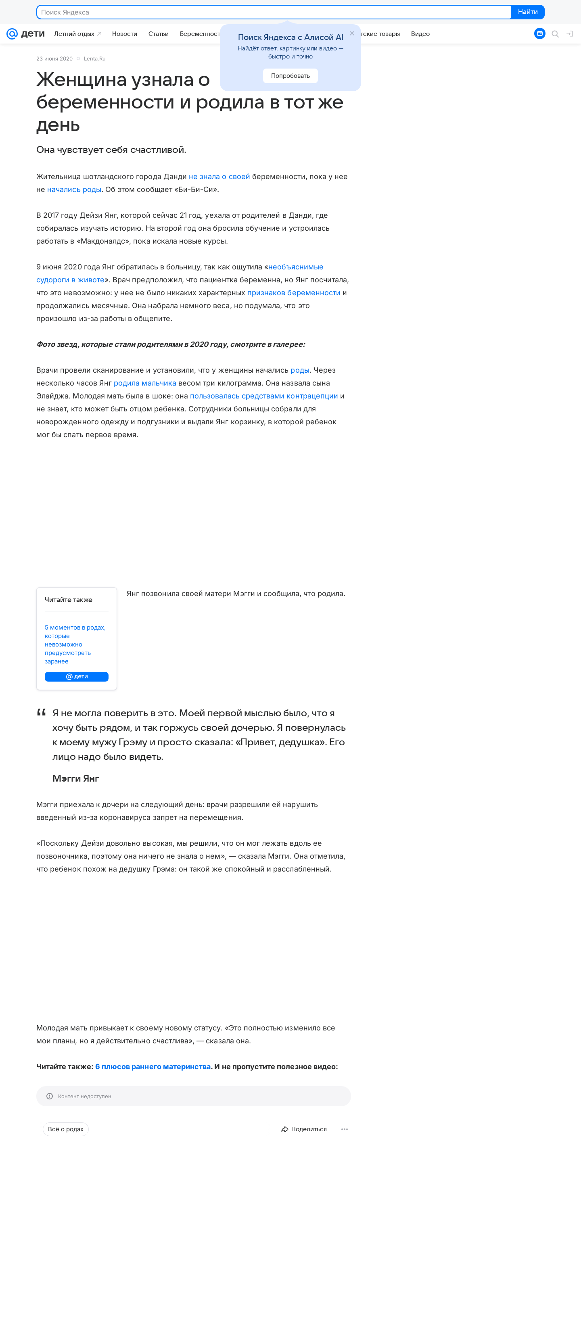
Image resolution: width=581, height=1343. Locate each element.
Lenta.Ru (95, 58)
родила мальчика (145, 383)
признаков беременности (294, 292)
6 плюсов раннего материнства (153, 1066)
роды (299, 370)
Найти (527, 12)
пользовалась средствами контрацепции (264, 396)
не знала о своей (219, 176)
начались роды (74, 189)
